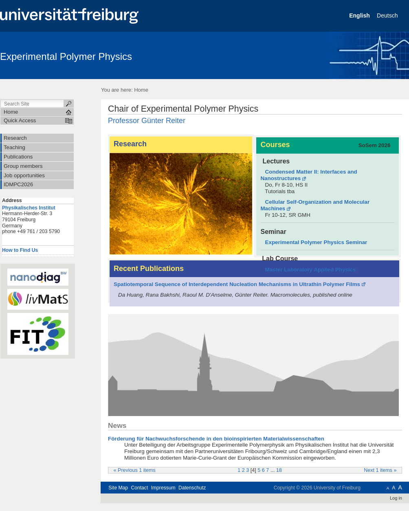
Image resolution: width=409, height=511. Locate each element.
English (360, 15)
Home (141, 90)
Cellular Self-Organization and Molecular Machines (314, 205)
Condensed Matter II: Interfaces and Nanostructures (308, 175)
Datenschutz (192, 488)
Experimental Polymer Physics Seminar (316, 242)
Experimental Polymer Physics (66, 56)
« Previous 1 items (135, 470)
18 (279, 470)
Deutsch (388, 15)
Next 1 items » (380, 470)
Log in (396, 498)
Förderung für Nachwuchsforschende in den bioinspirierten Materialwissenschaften (216, 439)
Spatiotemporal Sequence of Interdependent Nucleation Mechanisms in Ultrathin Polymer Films (237, 284)
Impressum (163, 488)
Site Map (118, 488)
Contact (139, 488)
